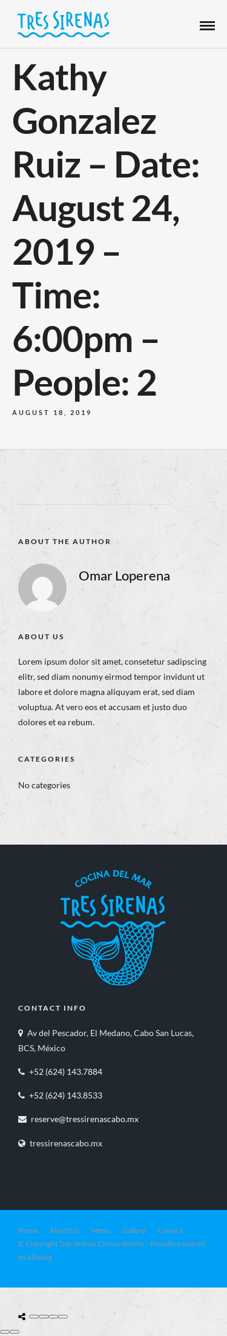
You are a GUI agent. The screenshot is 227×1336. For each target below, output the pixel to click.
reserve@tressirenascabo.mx (85, 1119)
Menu (100, 1230)
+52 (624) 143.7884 (65, 1071)
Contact (170, 1230)
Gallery (133, 1230)
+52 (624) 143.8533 (65, 1095)
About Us (64, 1230)
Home (28, 1230)
